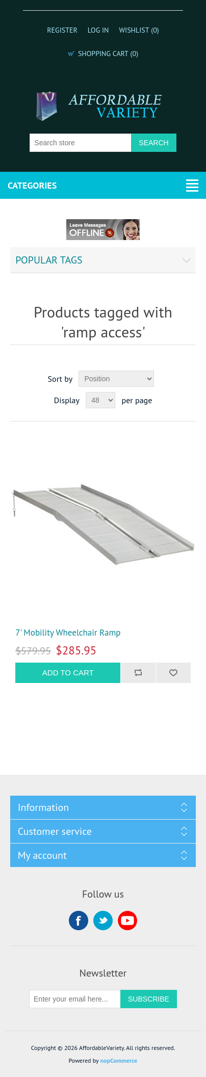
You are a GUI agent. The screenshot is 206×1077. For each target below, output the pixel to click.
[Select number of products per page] (100, 400)
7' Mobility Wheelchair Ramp (67, 632)
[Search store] (81, 143)
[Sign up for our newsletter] (75, 999)
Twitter (103, 920)
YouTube (127, 920)
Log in (98, 30)
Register (62, 30)
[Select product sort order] (116, 379)
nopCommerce (118, 1060)
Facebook (78, 920)
